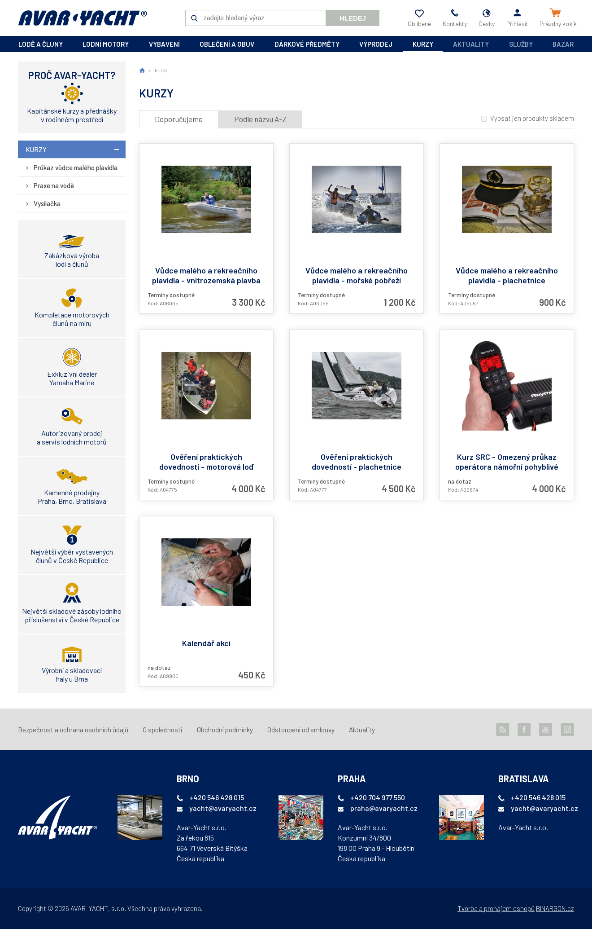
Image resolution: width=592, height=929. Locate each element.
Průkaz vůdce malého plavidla (76, 167)
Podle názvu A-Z (260, 118)
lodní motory (106, 44)
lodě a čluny (40, 44)
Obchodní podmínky (225, 730)
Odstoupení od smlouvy (301, 730)
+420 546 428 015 (216, 797)
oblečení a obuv (227, 44)
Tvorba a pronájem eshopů (496, 908)
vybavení (164, 44)
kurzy (423, 44)
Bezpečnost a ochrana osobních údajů (73, 730)
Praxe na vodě (54, 185)
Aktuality (471, 44)
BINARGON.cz (555, 908)
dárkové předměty (307, 44)
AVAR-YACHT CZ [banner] (82, 18)
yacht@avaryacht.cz (223, 808)
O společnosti (163, 730)
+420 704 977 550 (377, 797)
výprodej (375, 44)
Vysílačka (47, 203)
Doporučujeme (179, 118)
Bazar (563, 44)
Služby (521, 44)
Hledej (353, 18)
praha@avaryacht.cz (384, 808)
